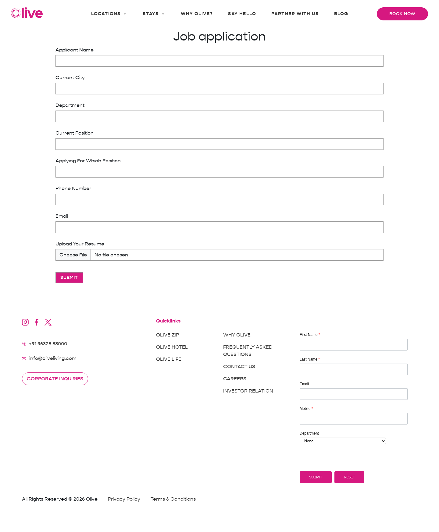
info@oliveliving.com (53, 358)
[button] (316, 477)
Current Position (74, 133)
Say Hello (242, 13)
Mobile (306, 409)
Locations (109, 14)
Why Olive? (197, 13)
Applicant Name (74, 50)
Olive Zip (167, 335)
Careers (234, 379)
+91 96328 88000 (48, 344)
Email (61, 216)
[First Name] (354, 345)
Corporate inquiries (55, 379)
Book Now (402, 13)
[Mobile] (354, 419)
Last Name (310, 359)
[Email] (354, 394)
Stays (154, 14)
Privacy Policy (124, 499)
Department (69, 105)
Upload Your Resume (79, 244)
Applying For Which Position (88, 161)
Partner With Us (295, 13)
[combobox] (343, 441)
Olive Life (168, 359)
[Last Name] (354, 369)
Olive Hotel (172, 347)
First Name (310, 335)
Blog (341, 13)
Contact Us (239, 367)
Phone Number (73, 188)
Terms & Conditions (173, 499)
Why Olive (237, 335)
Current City (70, 78)
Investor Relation (248, 391)
